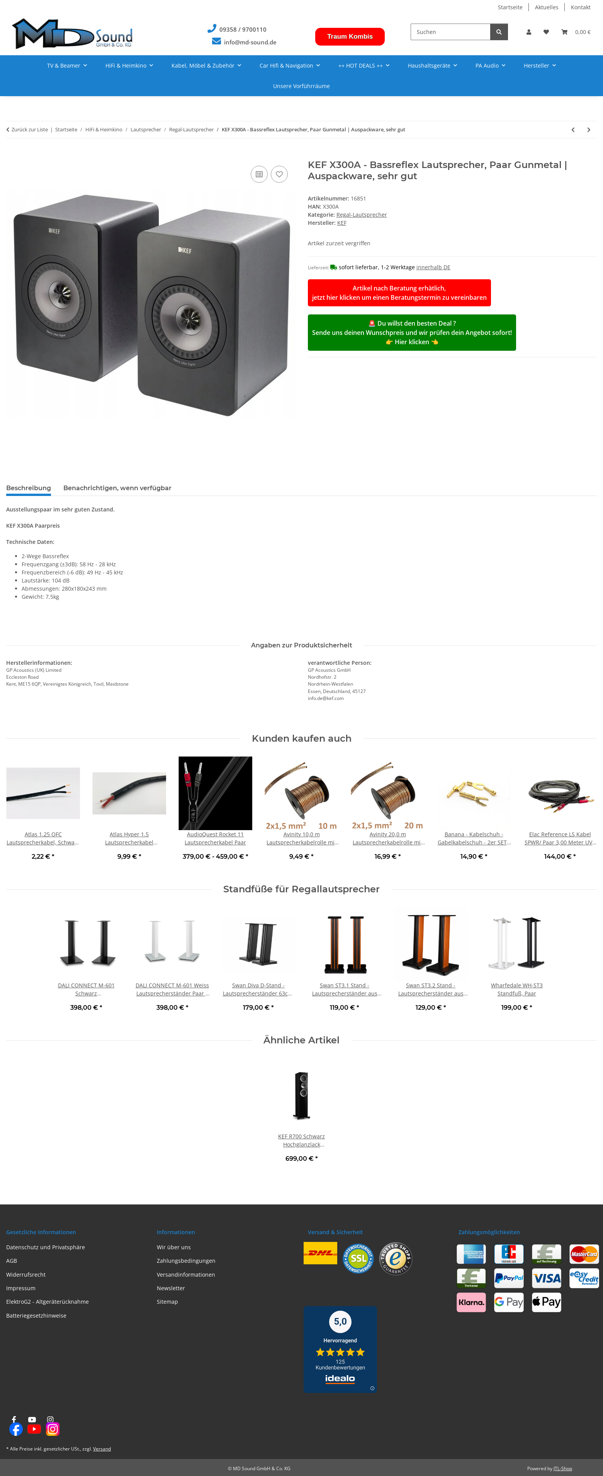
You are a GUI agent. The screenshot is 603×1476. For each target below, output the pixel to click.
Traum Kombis (350, 36)
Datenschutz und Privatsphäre (45, 1247)
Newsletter (171, 1288)
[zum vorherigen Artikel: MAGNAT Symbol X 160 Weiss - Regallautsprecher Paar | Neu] (573, 129)
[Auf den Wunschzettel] (279, 174)
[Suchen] (451, 32)
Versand (102, 1448)
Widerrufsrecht (26, 1274)
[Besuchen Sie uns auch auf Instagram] (50, 1426)
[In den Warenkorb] (12, 155)
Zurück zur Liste (30, 129)
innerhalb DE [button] (433, 267)
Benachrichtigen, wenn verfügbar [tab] (117, 488)
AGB (11, 1260)
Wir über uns (174, 1247)
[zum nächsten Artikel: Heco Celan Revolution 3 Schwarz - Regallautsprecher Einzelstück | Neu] (589, 129)
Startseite (510, 7)
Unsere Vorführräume (301, 86)
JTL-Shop (563, 1468)
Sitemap (167, 1301)
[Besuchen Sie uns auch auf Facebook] (13, 1426)
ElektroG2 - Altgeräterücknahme (47, 1301)
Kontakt (581, 7)
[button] (528, 32)
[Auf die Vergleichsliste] (259, 174)
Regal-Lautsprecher (361, 214)
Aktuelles (547, 7)
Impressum (21, 1288)
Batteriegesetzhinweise (36, 1315)
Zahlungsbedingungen (186, 1260)
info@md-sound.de (250, 42)
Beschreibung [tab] (28, 488)
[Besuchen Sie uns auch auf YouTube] (31, 1426)
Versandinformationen (186, 1274)
